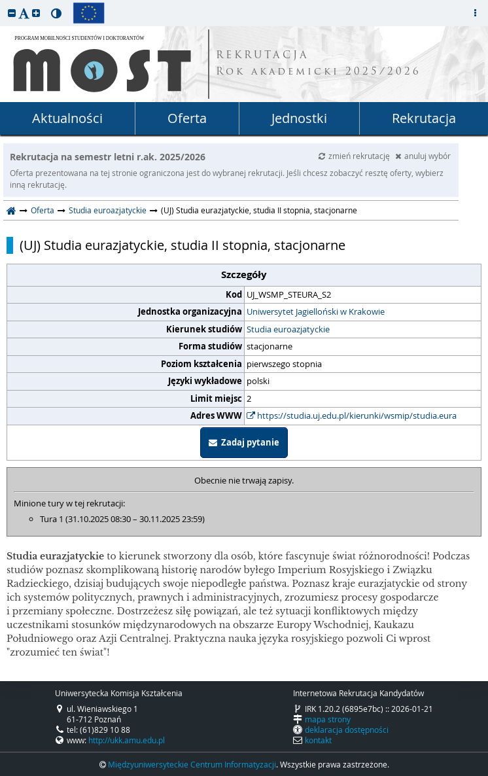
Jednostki (299, 118)
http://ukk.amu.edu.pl (126, 740)
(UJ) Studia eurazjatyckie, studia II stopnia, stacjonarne (182, 245)
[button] (12, 13)
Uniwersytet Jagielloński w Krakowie (316, 311)
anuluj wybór (423, 155)
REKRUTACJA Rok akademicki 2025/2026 (318, 64)
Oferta (187, 118)
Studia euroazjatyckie (108, 210)
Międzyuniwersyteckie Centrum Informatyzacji (192, 764)
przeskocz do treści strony (3, 3)
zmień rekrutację (355, 155)
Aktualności (67, 118)
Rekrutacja (424, 118)
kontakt (318, 740)
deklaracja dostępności (347, 729)
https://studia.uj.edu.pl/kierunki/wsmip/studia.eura (352, 415)
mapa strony (328, 719)
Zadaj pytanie (244, 442)
